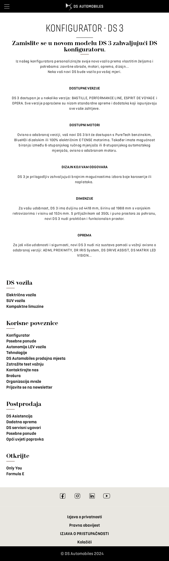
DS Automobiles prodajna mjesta (36, 358)
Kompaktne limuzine (24, 306)
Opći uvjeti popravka (25, 439)
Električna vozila (21, 295)
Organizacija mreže (23, 381)
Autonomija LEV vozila (26, 347)
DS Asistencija (19, 416)
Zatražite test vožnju (25, 364)
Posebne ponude (21, 341)
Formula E (15, 474)
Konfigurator (18, 335)
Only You (14, 468)
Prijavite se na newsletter (29, 387)
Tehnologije (16, 352)
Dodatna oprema (21, 422)
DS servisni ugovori (23, 427)
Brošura (13, 375)
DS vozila (19, 282)
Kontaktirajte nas (22, 370)
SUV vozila (15, 300)
